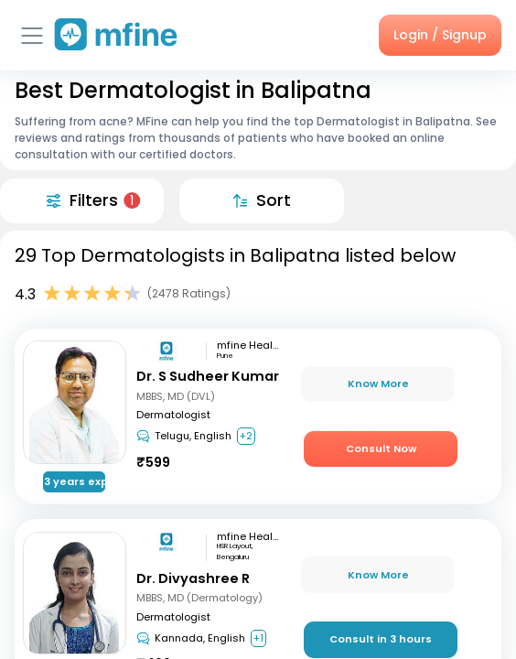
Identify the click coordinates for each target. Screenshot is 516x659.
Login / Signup (440, 35)
